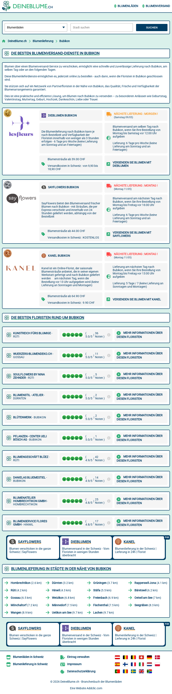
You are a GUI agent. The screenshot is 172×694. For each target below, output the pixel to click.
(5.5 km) (102, 590)
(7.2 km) (24, 605)
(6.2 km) (146, 590)
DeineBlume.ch (17, 41)
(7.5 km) (64, 605)
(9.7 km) (67, 612)
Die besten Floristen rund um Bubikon (47, 317)
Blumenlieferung (43, 41)
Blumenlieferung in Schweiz (30, 664)
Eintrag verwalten (78, 657)
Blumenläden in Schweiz (28, 657)
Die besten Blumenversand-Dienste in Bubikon (55, 53)
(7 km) (147, 597)
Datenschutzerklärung (81, 671)
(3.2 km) (62, 583)
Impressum (74, 664)
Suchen (151, 27)
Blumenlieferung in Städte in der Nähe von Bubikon (61, 569)
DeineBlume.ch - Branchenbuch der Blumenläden (91, 681)
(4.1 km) (150, 583)
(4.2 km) (19, 590)
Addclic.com (94, 688)
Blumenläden (128, 6)
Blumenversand (158, 6)
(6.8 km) (63, 597)
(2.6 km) (26, 583)
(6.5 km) (21, 597)
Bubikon (64, 41)
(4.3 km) (61, 590)
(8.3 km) (146, 605)
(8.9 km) (21, 612)
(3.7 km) (105, 583)
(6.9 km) (106, 597)
